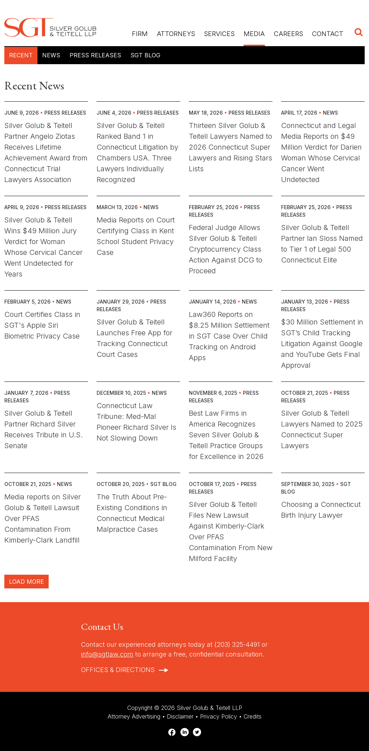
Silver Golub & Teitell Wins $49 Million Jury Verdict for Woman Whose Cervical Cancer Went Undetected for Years (43, 247)
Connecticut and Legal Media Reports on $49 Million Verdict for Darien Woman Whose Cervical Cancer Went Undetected (321, 152)
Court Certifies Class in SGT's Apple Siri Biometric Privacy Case (42, 325)
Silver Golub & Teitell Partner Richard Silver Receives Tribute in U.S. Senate (43, 429)
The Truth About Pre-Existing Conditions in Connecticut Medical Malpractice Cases (132, 513)
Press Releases (95, 55)
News (51, 55)
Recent (21, 55)
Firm (140, 33)
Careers (288, 33)
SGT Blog (145, 55)
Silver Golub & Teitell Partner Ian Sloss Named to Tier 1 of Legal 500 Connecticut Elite (322, 243)
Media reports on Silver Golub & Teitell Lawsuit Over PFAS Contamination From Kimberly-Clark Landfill (42, 518)
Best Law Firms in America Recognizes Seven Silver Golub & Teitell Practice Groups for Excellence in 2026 (226, 435)
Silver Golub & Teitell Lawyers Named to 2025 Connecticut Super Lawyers (322, 429)
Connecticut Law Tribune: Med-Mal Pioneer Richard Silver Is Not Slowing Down (136, 421)
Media (254, 33)
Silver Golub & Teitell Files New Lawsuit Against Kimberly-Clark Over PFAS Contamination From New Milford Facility (230, 531)
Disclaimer (180, 716)
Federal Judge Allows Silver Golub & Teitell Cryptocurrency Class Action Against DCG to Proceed (225, 249)
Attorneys (176, 33)
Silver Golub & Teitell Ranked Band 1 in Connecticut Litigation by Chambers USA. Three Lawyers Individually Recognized (137, 152)
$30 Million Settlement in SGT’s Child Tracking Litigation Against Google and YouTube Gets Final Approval (322, 344)
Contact (327, 33)
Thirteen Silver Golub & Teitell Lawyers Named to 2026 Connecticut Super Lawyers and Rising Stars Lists (230, 147)
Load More (26, 581)
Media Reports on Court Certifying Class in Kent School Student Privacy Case (136, 236)
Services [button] (219, 33)
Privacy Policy (218, 716)
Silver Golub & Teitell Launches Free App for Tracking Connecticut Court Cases (134, 338)
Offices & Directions (118, 669)
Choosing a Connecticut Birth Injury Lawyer (321, 510)
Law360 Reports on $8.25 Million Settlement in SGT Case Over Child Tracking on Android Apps (229, 336)
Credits (253, 716)
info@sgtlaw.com (107, 654)
